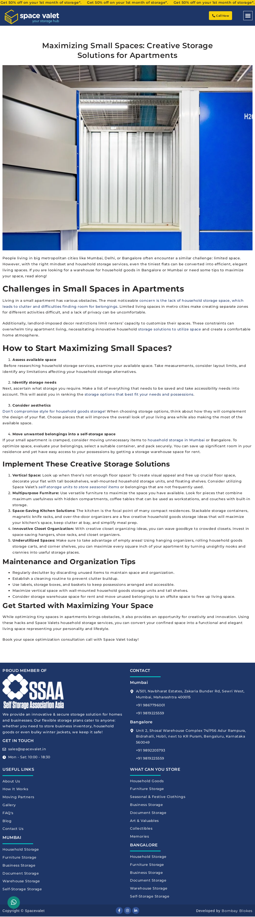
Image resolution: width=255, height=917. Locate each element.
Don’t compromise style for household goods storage (53, 411)
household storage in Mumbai (176, 440)
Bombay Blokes (237, 911)
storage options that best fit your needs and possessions (139, 394)
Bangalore (141, 722)
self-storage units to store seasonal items (79, 487)
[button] (248, 15)
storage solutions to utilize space (169, 329)
